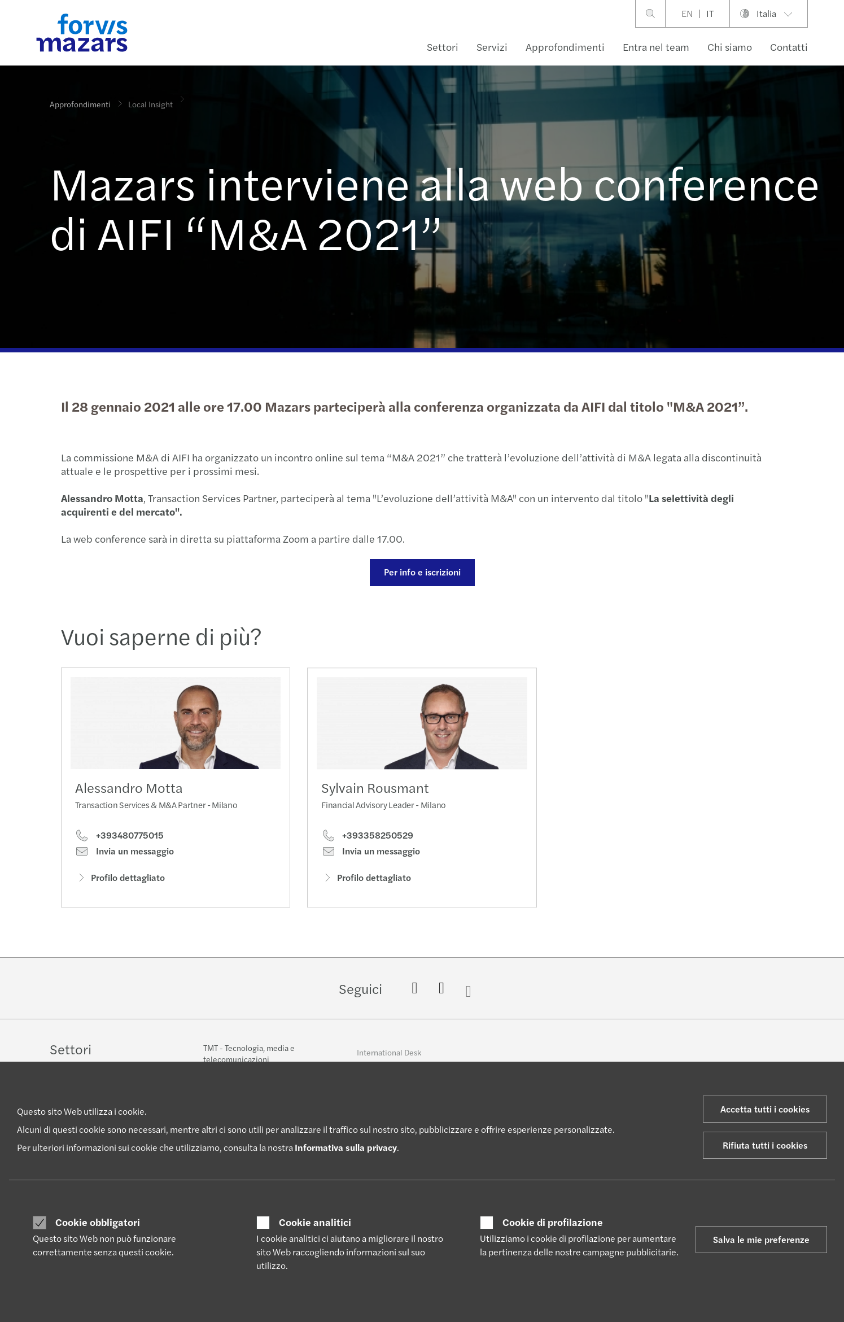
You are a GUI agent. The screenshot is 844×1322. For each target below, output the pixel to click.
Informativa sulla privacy (346, 1147)
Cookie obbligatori (97, 1222)
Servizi (492, 47)
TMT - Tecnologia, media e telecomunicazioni (249, 1061)
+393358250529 (367, 855)
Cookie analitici (315, 1222)
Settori (442, 47)
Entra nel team (656, 47)
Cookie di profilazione (552, 1222)
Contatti (789, 47)
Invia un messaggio (124, 854)
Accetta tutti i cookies (765, 1108)
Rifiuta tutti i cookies (765, 1144)
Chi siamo (729, 47)
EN (687, 13)
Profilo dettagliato (120, 880)
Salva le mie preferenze (761, 1239)
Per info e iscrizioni (420, 571)
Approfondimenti (565, 47)
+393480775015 (119, 838)
